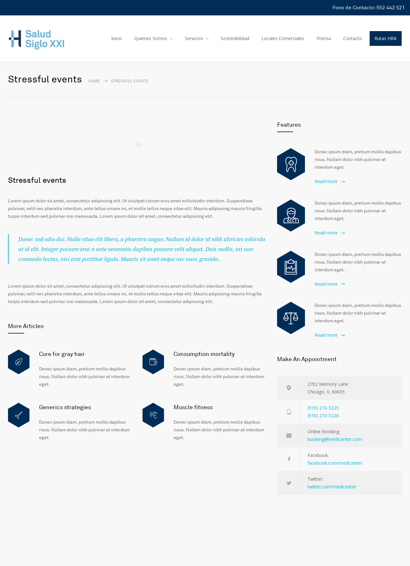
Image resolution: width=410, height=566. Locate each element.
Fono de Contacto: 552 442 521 (368, 7)
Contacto (352, 38)
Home (94, 81)
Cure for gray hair (62, 354)
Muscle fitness (193, 407)
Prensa (323, 38)
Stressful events (37, 180)
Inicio (116, 38)
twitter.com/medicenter (332, 487)
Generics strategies (65, 407)
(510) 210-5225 (323, 408)
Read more (326, 181)
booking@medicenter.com (335, 439)
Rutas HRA (385, 38)
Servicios (194, 38)
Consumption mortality (204, 354)
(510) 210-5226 (323, 415)
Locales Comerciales (282, 38)
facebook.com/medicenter (335, 463)
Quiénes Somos (150, 38)
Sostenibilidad (235, 38)
